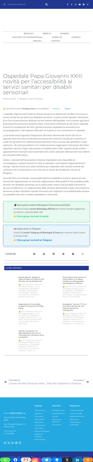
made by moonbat (82, 457)
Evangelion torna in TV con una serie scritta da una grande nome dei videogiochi (75, 307)
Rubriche (57, 37)
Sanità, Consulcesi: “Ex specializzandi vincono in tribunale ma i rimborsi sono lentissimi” (31, 334)
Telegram (66, 109)
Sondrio (64, 33)
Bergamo (29, 33)
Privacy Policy (63, 457)
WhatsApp (55, 109)
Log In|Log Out (52, 457)
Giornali (76, 37)
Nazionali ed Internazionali (27, 37)
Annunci (37, 41)
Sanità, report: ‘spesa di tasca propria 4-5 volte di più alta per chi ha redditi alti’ (31, 279)
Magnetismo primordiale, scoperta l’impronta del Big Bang (31, 306)
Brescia (47, 33)
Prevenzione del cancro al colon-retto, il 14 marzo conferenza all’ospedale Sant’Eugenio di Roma (74, 280)
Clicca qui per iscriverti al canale (33, 216)
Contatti (55, 41)
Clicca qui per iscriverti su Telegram (34, 240)
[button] (46, 4)
